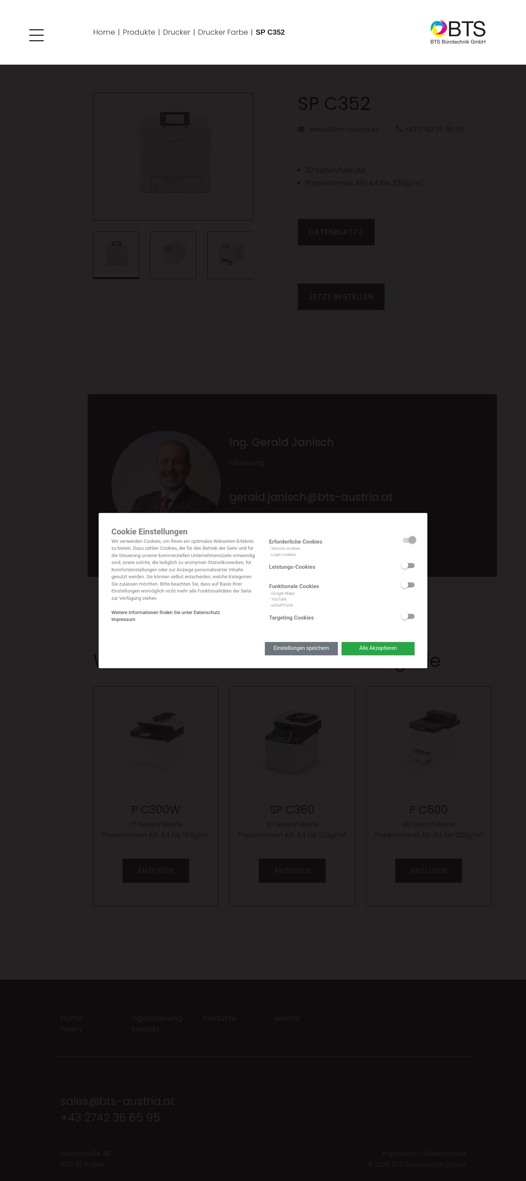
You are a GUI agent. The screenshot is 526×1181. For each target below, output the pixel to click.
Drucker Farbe (223, 32)
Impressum (123, 619)
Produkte (139, 32)
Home (104, 32)
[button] (34, 36)
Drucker (176, 32)
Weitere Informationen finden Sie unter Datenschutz (165, 612)
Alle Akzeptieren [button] (378, 648)
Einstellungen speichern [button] (301, 648)
